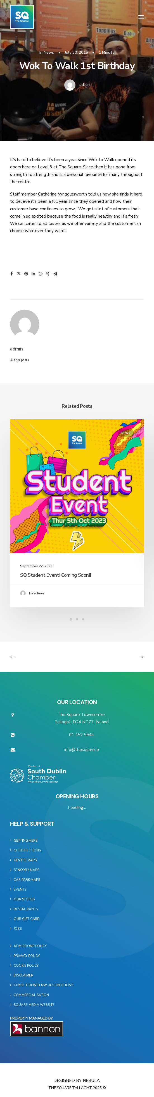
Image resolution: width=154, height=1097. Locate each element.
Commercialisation (31, 995)
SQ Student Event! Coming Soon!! (55, 575)
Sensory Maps (26, 870)
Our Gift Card (27, 919)
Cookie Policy (26, 965)
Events (20, 889)
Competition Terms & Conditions (43, 985)
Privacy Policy (27, 956)
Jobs (18, 928)
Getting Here (25, 840)
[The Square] (22, 17)
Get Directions (27, 850)
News (49, 52)
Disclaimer (23, 975)
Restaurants (26, 909)
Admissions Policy (30, 946)
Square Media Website (34, 1004)
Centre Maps (25, 860)
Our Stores (24, 899)
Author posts (19, 360)
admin (84, 84)
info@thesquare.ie (81, 749)
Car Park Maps (27, 879)
